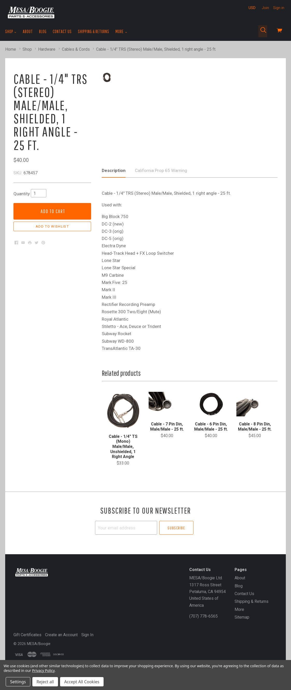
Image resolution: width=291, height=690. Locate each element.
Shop (11, 31)
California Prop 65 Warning (161, 191)
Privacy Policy (43, 670)
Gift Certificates (27, 655)
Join (265, 7)
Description (114, 191)
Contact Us (62, 31)
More (121, 31)
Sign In (87, 655)
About (28, 31)
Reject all (45, 682)
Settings (18, 682)
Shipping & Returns (93, 31)
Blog (43, 31)
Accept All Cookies (81, 682)
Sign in (278, 7)
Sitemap (242, 637)
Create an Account (61, 655)
